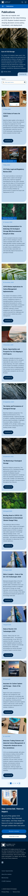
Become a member (14, 831)
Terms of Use (16, 892)
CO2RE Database (6, 881)
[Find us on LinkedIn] (2, 862)
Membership (5, 877)
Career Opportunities (7, 871)
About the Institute (6, 874)
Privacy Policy (5, 892)
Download (22, 74)
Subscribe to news (14, 836)
